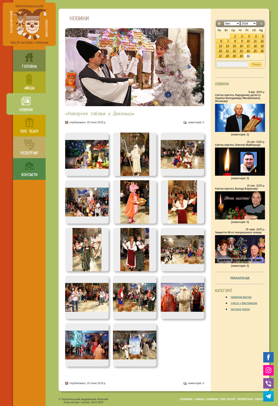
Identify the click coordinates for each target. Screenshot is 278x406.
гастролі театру (240, 309)
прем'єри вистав (241, 297)
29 (234, 55)
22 (234, 50)
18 (255, 45)
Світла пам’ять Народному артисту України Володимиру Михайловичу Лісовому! (238, 98)
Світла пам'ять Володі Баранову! (236, 188)
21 (227, 50)
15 (234, 45)
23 (241, 50)
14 (227, 45)
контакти (29, 175)
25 (255, 50)
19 (262, 45)
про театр (29, 131)
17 (248, 45)
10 (248, 40)
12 (262, 40)
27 (220, 55)
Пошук (256, 64)
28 (227, 55)
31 (248, 55)
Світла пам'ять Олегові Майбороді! (238, 144)
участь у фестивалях (244, 303)
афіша (29, 88)
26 (262, 50)
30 (241, 55)
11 (255, 40)
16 (241, 45)
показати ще (240, 277)
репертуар (29, 153)
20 (220, 50)
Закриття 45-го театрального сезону (238, 232)
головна (29, 66)
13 (220, 45)
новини (26, 110)
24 (248, 50)
